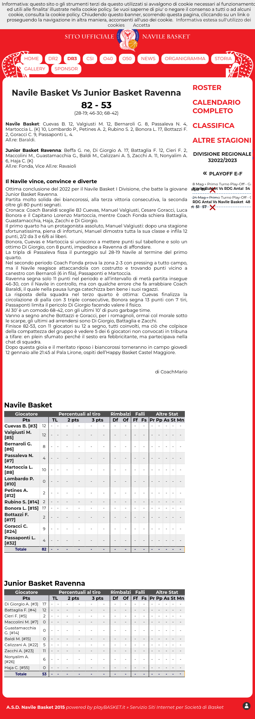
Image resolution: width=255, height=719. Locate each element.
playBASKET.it (109, 707)
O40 (108, 58)
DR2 (53, 58)
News (148, 58)
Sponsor (66, 68)
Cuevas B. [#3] (21, 426)
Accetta (141, 25)
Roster (207, 87)
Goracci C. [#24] (16, 529)
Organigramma (185, 58)
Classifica (213, 125)
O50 (127, 58)
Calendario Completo (217, 106)
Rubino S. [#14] (22, 502)
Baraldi (26, 139)
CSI (90, 58)
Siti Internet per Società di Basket (186, 707)
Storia (223, 58)
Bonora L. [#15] (22, 508)
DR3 (72, 58)
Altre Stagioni (222, 140)
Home (31, 58)
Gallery (34, 68)
